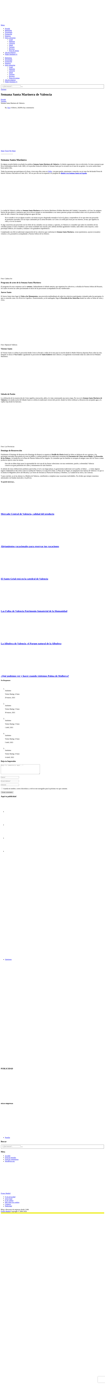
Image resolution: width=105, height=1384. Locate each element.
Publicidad (8, 1208)
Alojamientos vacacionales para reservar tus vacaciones (30, 546)
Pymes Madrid (5, 1195)
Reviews (12, 49)
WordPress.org (10, 1163)
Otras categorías (10, 38)
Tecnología (8, 32)
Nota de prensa (14, 51)
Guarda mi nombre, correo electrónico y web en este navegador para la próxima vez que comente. (35, 790)
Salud (11, 45)
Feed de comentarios (11, 1161)
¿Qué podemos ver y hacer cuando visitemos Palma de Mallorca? (35, 676)
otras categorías (10, 65)
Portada (7, 28)
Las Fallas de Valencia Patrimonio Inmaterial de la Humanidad (34, 611)
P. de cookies (9, 1202)
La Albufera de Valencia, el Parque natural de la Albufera (31, 643)
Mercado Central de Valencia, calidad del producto (27, 514)
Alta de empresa (10, 52)
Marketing (8, 30)
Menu (3, 25)
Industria (12, 41)
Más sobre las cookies (12, 1204)
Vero (8, 108)
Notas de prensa (14, 78)
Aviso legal (8, 1200)
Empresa (8, 36)
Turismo (12, 47)
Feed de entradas (10, 1159)
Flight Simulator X (11, 54)
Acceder (7, 1157)
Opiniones (8, 961)
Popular (7, 1139)
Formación (8, 34)
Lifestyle (12, 43)
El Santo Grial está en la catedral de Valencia (24, 578)
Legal (11, 40)
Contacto (8, 1206)
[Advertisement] (52, 190)
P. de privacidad (10, 1199)
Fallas (50, 171)
